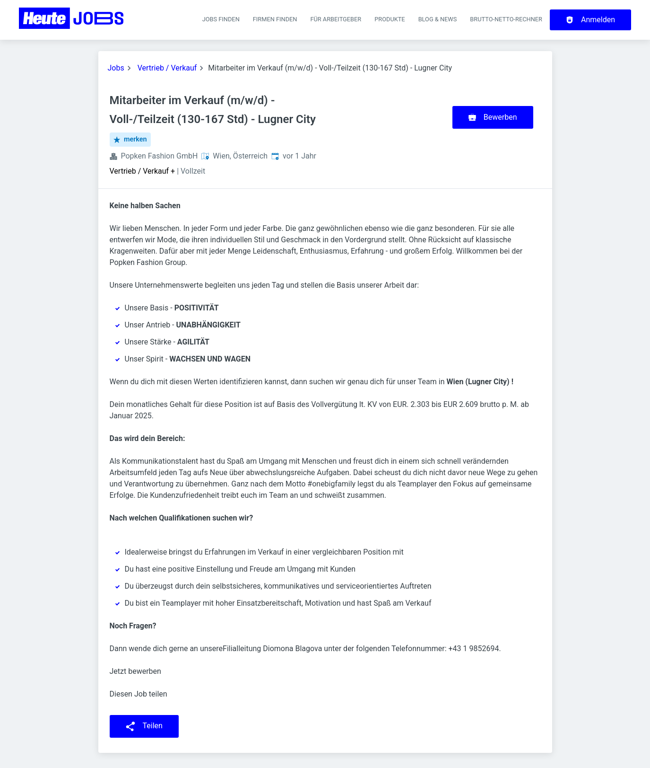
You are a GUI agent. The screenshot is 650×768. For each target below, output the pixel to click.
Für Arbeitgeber (335, 19)
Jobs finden (221, 19)
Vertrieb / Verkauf (167, 67)
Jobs (116, 67)
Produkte (389, 19)
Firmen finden (275, 19)
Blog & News (437, 19)
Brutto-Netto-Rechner (506, 19)
